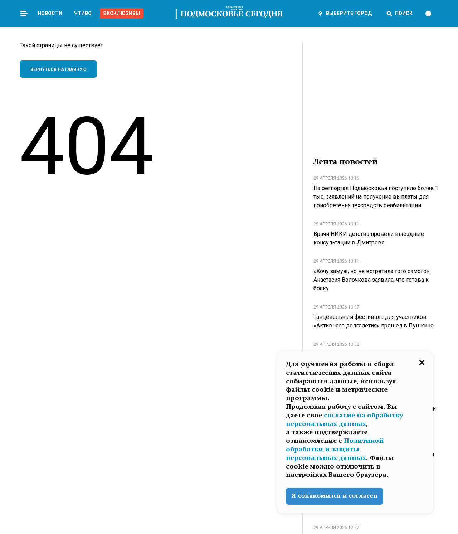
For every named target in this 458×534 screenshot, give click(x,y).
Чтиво (83, 13)
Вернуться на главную (58, 69)
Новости (50, 13)
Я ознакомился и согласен (334, 495)
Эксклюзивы (121, 13)
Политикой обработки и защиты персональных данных (335, 449)
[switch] (431, 13)
